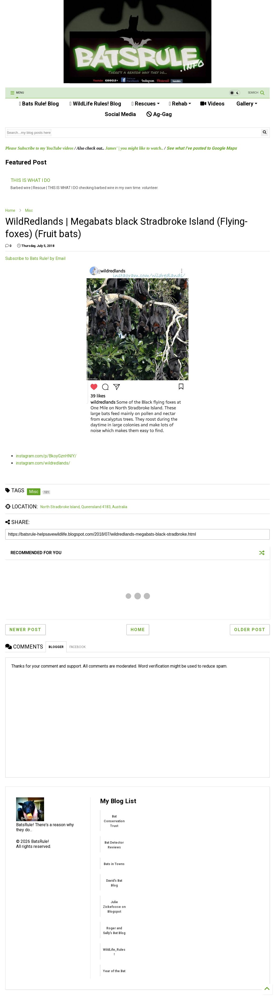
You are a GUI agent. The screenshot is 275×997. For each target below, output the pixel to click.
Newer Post (25, 629)
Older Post (249, 629)
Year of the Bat (114, 971)
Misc (29, 210)
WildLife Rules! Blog (95, 103)
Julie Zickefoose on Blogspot (114, 906)
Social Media (119, 114)
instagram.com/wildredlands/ (43, 463)
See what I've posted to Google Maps (202, 148)
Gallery (246, 103)
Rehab (180, 103)
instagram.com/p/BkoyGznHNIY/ (46, 455)
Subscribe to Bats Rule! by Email (35, 258)
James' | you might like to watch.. (134, 148)
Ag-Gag (159, 114)
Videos (212, 103)
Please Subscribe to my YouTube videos (39, 148)
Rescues (146, 103)
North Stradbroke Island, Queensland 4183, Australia (83, 507)
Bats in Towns (114, 864)
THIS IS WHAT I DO (30, 180)
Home (10, 210)
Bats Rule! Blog (39, 103)
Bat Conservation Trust (114, 821)
